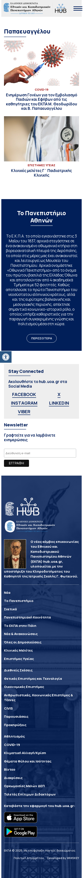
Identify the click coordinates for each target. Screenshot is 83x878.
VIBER (24, 412)
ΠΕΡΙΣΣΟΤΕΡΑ (41, 338)
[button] (6, 357)
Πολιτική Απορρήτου (29, 858)
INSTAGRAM (24, 403)
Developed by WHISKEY (63, 858)
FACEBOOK (24, 394)
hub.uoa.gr (64, 805)
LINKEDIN (59, 403)
